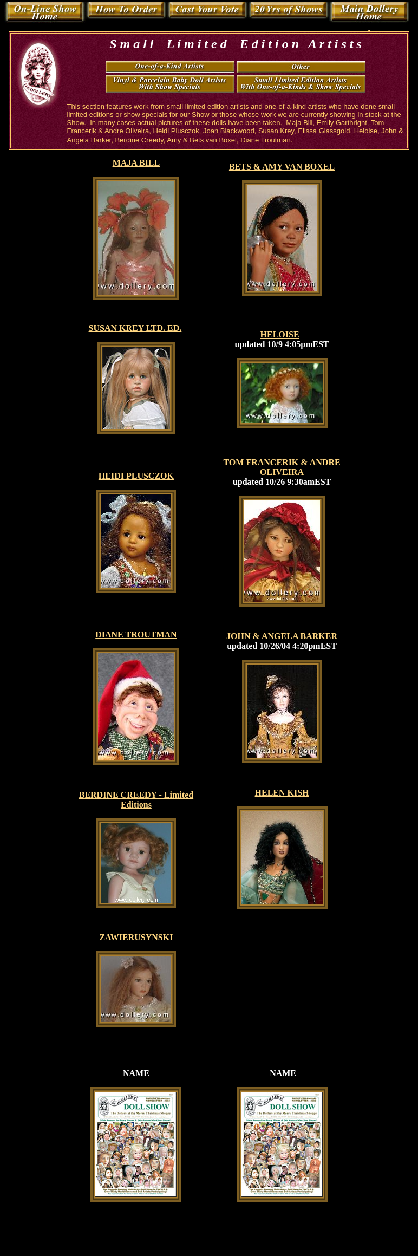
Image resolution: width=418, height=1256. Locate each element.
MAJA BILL (136, 162)
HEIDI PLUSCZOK (136, 475)
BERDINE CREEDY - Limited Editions (136, 799)
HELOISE (279, 334)
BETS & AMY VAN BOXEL (282, 166)
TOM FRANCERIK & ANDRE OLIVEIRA (281, 467)
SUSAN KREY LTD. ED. (135, 328)
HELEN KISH (282, 792)
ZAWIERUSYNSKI (136, 937)
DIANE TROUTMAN (136, 634)
